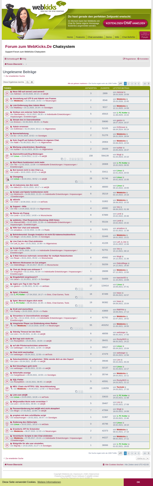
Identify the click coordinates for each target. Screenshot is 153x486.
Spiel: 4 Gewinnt (20, 292)
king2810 (18, 272)
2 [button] (128, 83)
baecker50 (121, 277)
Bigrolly (17, 446)
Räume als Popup (21, 213)
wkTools (44, 202)
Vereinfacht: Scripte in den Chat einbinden (32, 436)
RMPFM (120, 309)
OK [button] (138, 482)
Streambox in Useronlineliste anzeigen (31, 316)
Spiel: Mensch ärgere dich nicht (28, 301)
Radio (45, 122)
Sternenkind (19, 114)
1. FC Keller (122, 113)
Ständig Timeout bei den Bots (27, 332)
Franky (17, 311)
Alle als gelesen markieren (77, 83)
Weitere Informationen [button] (49, 482)
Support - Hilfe (19, 206)
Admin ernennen (20, 126)
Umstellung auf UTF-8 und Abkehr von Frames (34, 98)
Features (80, 37)
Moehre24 (18, 194)
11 (81, 159)
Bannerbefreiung (21, 133)
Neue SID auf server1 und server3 (28, 91)
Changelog (18, 177)
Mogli (119, 154)
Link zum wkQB (20, 395)
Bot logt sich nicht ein (23, 339)
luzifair (17, 149)
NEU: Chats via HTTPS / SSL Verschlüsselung (34, 386)
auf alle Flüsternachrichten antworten (30, 345)
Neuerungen (50, 101)
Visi (15, 209)
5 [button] (138, 83)
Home (70, 37)
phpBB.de (88, 478)
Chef (16, 202)
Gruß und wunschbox (23, 309)
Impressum (78, 474)
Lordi (16, 172)
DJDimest (18, 129)
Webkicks (18, 101)
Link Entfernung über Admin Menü (29, 105)
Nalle (16, 142)
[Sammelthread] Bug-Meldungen (28, 154)
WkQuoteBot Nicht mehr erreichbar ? (30, 401)
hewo (119, 293)
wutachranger (20, 417)
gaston (120, 120)
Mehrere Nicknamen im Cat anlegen (29, 263)
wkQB (45, 94)
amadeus (18, 230)
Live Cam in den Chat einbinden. (28, 241)
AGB (86, 474)
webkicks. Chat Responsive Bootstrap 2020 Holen (36, 220)
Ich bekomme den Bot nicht (26, 185)
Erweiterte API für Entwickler (26, 429)
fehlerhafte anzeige (22, 373)
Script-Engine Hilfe (21, 248)
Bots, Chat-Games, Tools (58, 294)
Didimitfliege (19, 265)
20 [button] (145, 83)
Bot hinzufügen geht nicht (25, 366)
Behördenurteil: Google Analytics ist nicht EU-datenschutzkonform (44, 234)
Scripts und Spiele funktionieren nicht (30, 192)
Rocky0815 (19, 341)
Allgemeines (50, 129)
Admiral (17, 94)
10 (78, 159)
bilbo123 (18, 187)
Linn (16, 334)
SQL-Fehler (18, 379)
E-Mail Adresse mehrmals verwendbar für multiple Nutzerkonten (43, 256)
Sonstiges (48, 107)
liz (15, 136)
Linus (16, 156)
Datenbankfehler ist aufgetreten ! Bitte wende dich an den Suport (43, 359)
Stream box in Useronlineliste (26, 120)
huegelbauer (19, 375)
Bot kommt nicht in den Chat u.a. (28, 170)
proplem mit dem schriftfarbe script (29, 415)
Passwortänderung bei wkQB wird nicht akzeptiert (36, 408)
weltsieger (121, 332)
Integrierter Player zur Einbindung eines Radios (35, 323)
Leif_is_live (19, 243)
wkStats (45, 286)
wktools (16, 199)
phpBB (67, 476)
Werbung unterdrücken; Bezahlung (29, 147)
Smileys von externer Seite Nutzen (29, 112)
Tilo (15, 164)
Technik (120, 387)
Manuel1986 (19, 222)
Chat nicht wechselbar (23, 352)
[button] (120, 83)
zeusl (16, 279)
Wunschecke (46, 215)
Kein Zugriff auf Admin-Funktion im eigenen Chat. (36, 140)
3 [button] (132, 83)
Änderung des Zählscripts (25, 422)
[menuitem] (23, 59)
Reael (16, 258)
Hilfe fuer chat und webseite (26, 228)
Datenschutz (94, 474)
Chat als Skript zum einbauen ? (27, 269)
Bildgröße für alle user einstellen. (28, 443)
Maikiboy (18, 107)
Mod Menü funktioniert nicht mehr (29, 162)
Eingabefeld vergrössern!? (25, 277)
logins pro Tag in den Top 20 (26, 284)
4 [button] (135, 83)
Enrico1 (17, 122)
